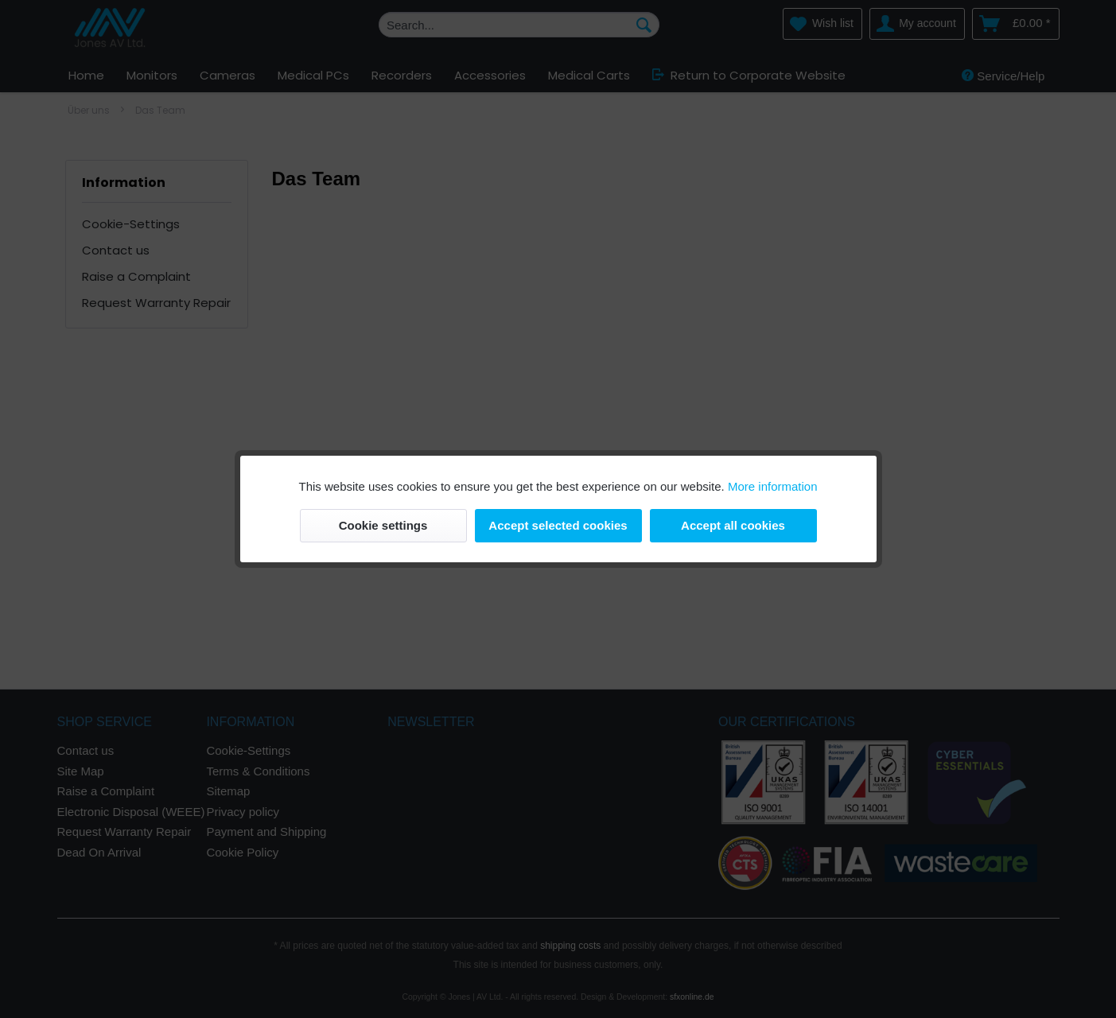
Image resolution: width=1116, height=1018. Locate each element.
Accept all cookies (733, 525)
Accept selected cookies (557, 525)
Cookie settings (383, 525)
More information (773, 486)
